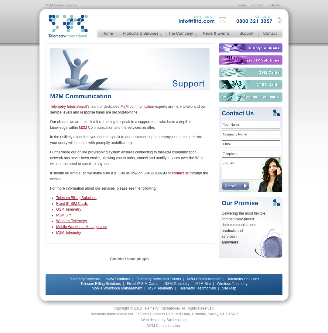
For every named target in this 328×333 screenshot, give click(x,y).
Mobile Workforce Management (81, 227)
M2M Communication (204, 279)
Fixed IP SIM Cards (72, 204)
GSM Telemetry (68, 209)
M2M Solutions (118, 279)
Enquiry (241, 170)
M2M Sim (64, 215)
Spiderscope (176, 320)
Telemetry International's (70, 106)
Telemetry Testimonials (197, 288)
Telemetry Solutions (243, 279)
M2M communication (137, 106)
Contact (258, 5)
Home (242, 5)
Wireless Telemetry (71, 221)
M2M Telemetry (68, 232)
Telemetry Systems (84, 279)
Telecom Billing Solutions (76, 198)
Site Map (275, 5)
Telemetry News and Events (158, 279)
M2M (83, 127)
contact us (180, 173)
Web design (150, 320)
